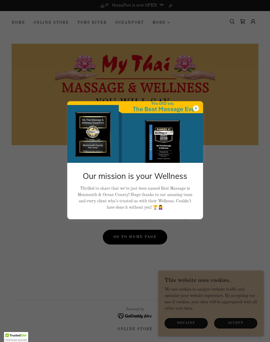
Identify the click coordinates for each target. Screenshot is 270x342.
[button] (16, 337)
